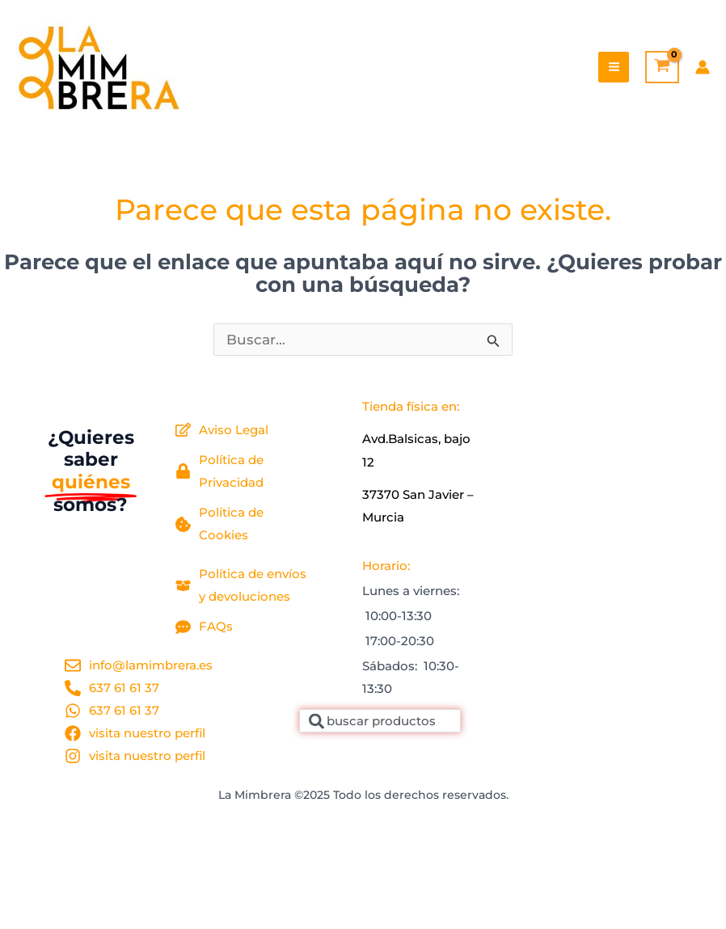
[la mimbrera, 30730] (576, 548)
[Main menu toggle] (614, 67)
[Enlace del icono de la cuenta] (702, 67)
